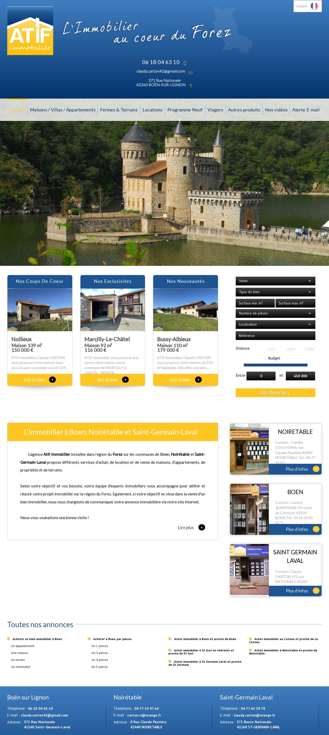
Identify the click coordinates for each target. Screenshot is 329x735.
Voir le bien (40, 379)
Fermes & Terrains (119, 109)
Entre (240, 375)
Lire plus (191, 527)
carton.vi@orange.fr (144, 715)
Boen (164, 454)
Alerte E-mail (305, 109)
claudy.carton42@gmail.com (160, 71)
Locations (152, 109)
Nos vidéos (276, 109)
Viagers (215, 109)
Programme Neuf (185, 109)
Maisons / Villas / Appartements (62, 109)
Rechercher (275, 392)
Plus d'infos (302, 469)
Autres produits (244, 109)
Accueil (17, 109)
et (281, 375)
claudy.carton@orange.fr (254, 715)
